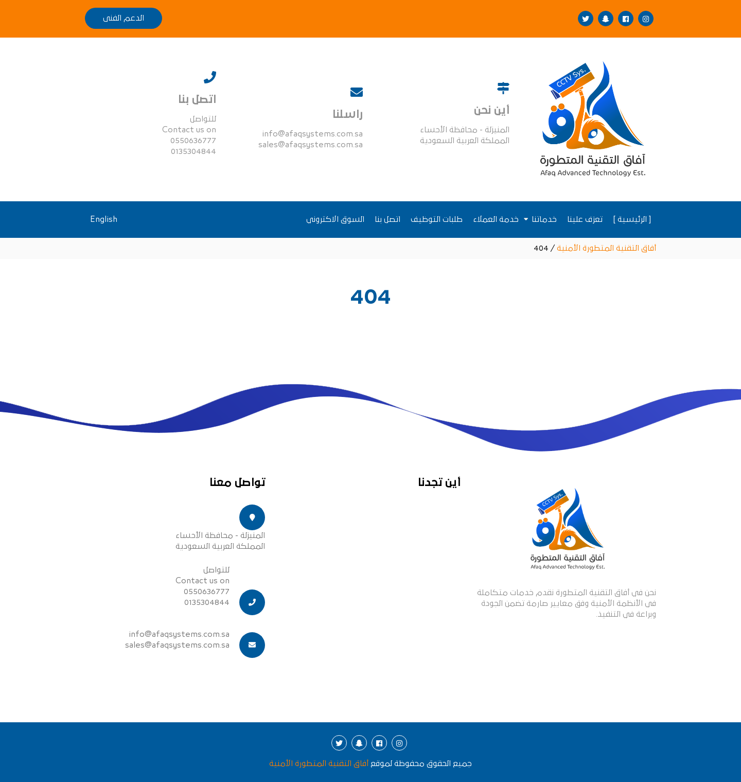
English (103, 219)
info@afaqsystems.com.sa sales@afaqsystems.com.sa (177, 640)
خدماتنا (544, 219)
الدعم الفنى (123, 18)
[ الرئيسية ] (632, 219)
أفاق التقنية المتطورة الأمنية (318, 763)
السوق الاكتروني (335, 219)
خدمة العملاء (496, 219)
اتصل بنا (387, 219)
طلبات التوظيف (437, 219)
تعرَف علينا (585, 219)
